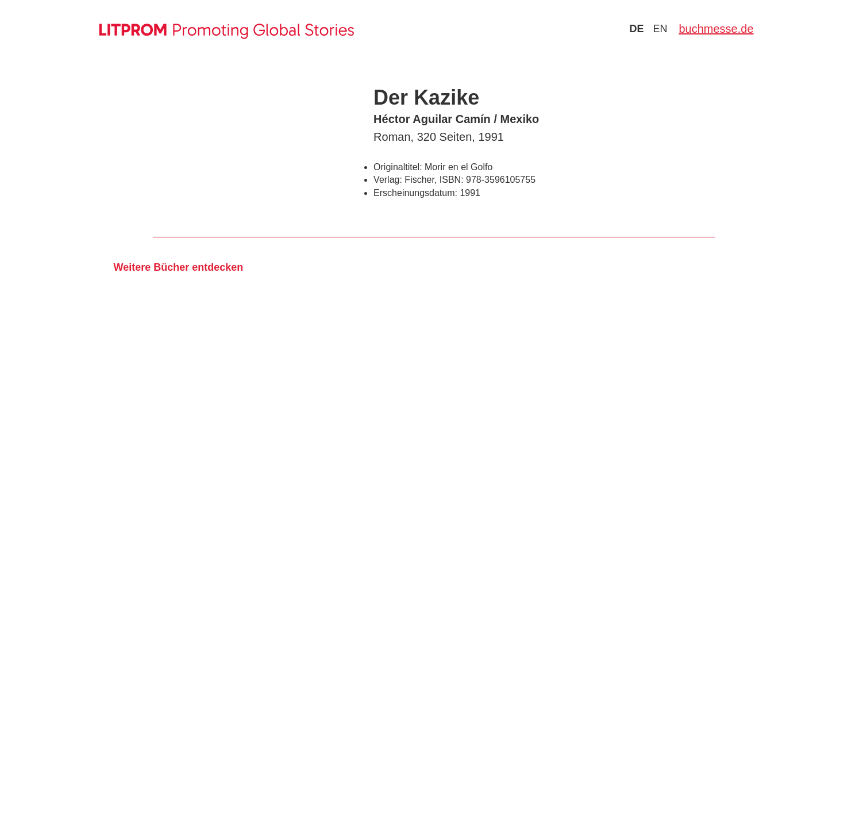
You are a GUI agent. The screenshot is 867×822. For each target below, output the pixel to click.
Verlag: (387, 180)
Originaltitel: (397, 167)
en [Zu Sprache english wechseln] (660, 29)
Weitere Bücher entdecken (179, 267)
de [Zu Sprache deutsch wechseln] (636, 29)
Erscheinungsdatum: (415, 193)
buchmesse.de (716, 28)
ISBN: (452, 180)
